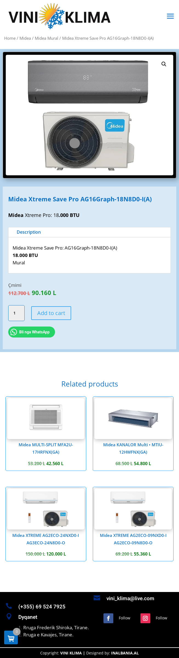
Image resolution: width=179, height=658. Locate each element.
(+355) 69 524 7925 (41, 607)
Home (10, 38)
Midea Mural (46, 38)
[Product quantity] (16, 313)
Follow (124, 617)
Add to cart (51, 313)
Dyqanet (27, 617)
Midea (25, 38)
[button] (164, 64)
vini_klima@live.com (130, 598)
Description (29, 232)
